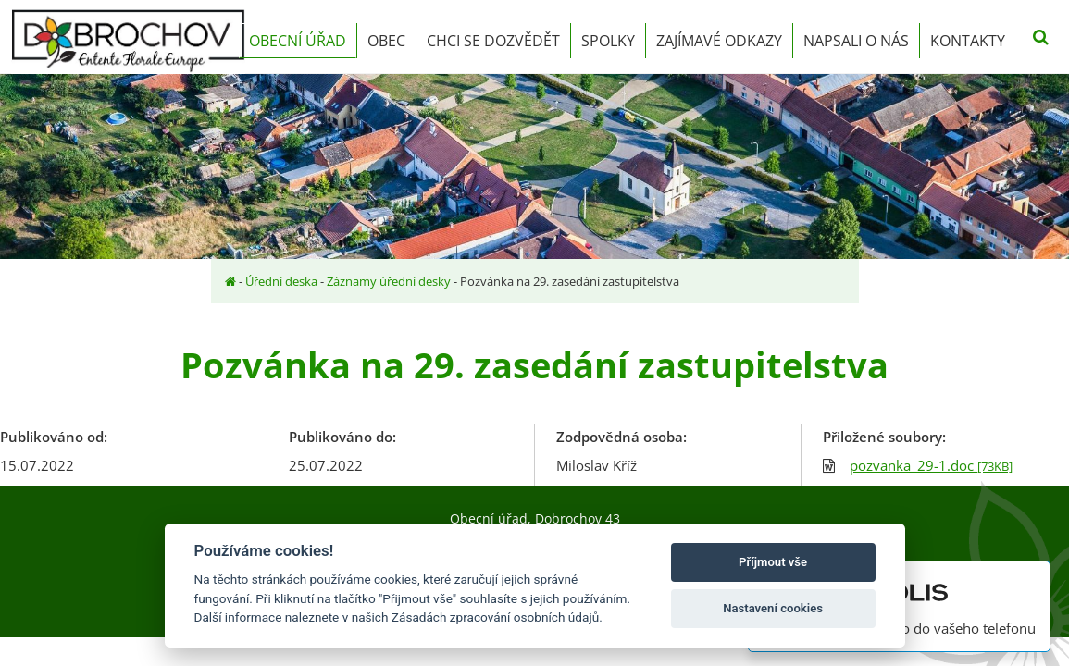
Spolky (608, 41)
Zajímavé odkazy (719, 41)
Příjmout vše (773, 562)
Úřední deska (281, 281)
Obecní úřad (297, 41)
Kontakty (967, 41)
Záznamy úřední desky (389, 281)
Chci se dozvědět (493, 41)
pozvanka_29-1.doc (931, 465)
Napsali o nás (856, 41)
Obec (386, 41)
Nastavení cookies (773, 608)
